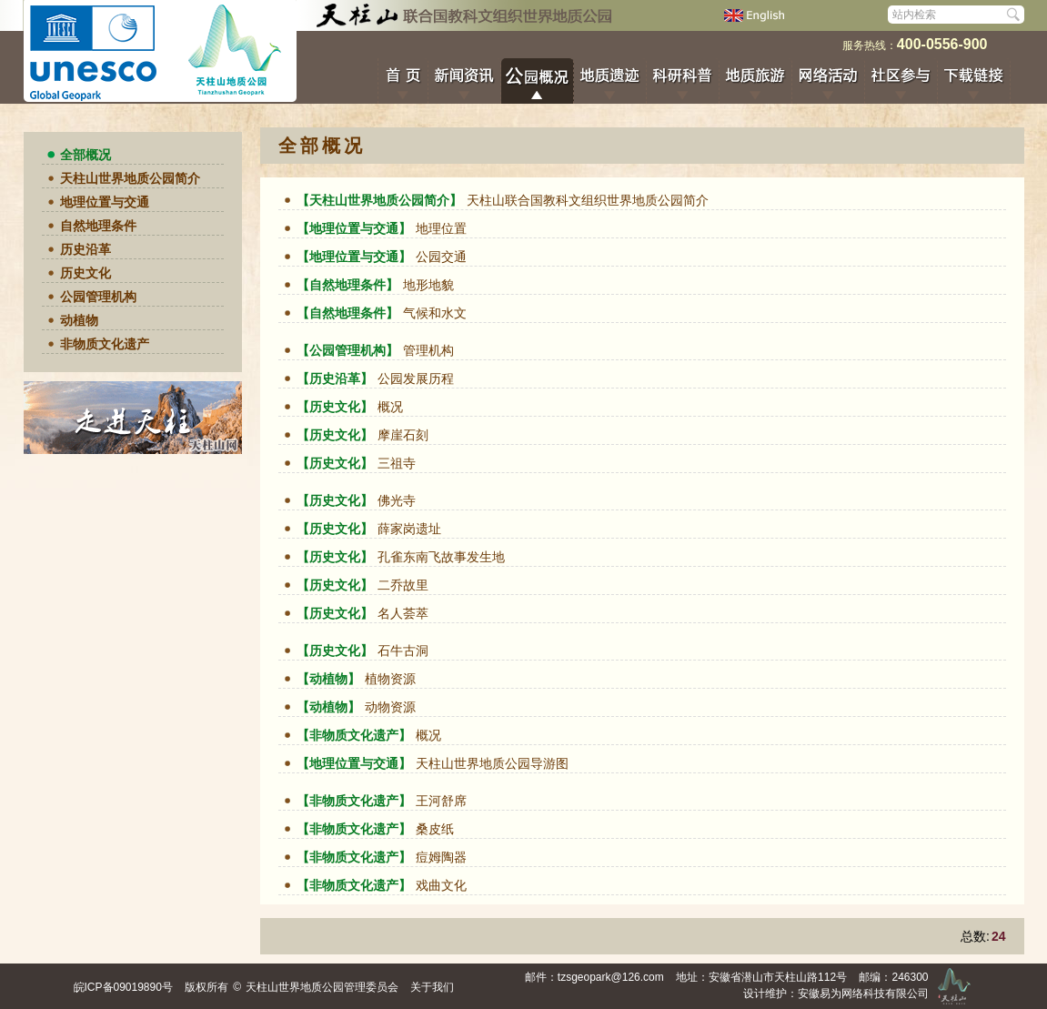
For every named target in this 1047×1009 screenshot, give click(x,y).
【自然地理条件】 (347, 284)
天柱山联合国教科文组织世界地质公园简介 (588, 200)
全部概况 (85, 154)
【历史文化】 (335, 406)
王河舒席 (441, 800)
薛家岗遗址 (409, 528)
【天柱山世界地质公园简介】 (379, 200)
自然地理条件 (98, 225)
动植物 (79, 320)
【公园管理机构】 (347, 350)
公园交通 (441, 256)
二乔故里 (403, 585)
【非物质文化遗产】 (354, 735)
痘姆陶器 (441, 857)
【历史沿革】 (335, 378)
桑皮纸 (435, 829)
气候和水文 (435, 313)
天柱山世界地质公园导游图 (492, 763)
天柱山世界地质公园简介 (130, 178)
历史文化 (85, 273)
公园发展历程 (416, 378)
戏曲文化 (441, 885)
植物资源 (390, 678)
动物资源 (390, 707)
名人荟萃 (403, 613)
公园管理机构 (98, 296)
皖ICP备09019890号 (123, 987)
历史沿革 (85, 249)
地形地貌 (428, 284)
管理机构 (428, 350)
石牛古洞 (405, 650)
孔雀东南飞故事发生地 (441, 557)
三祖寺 (397, 463)
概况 (390, 406)
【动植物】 (328, 678)
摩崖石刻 (403, 435)
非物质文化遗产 (104, 344)
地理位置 (441, 228)
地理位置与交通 (104, 202)
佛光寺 (397, 500)
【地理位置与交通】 (354, 228)
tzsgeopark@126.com (611, 977)
